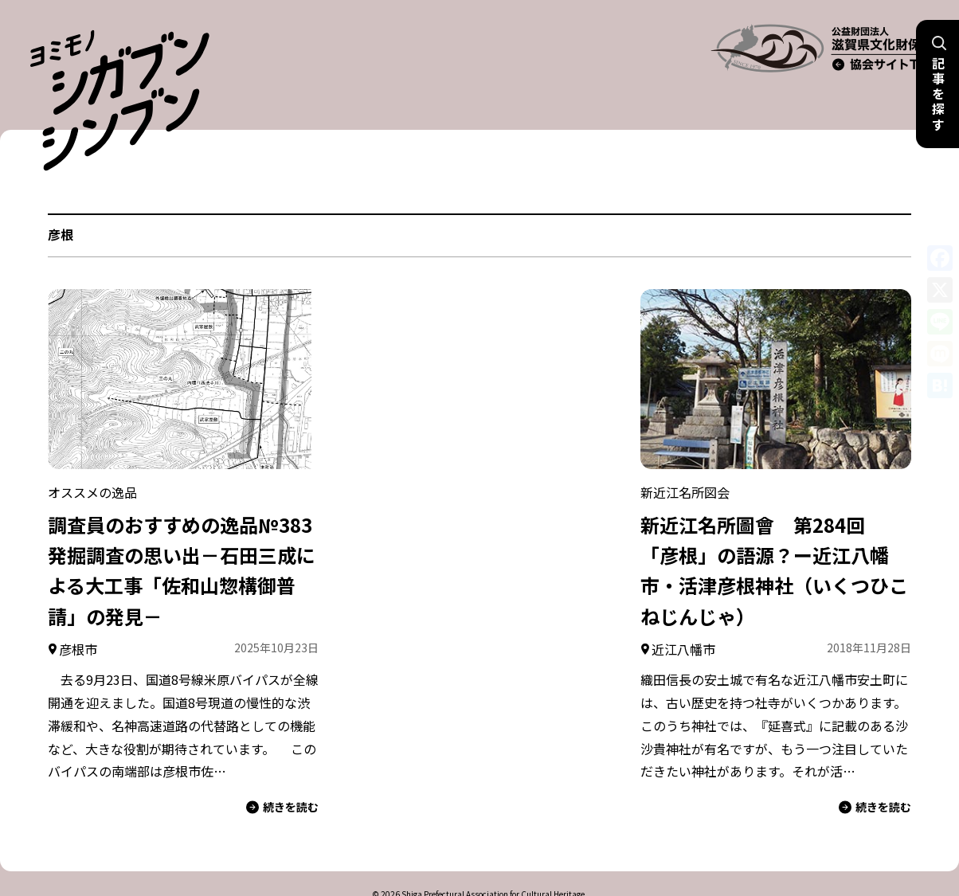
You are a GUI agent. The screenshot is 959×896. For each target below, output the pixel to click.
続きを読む (282, 769)
